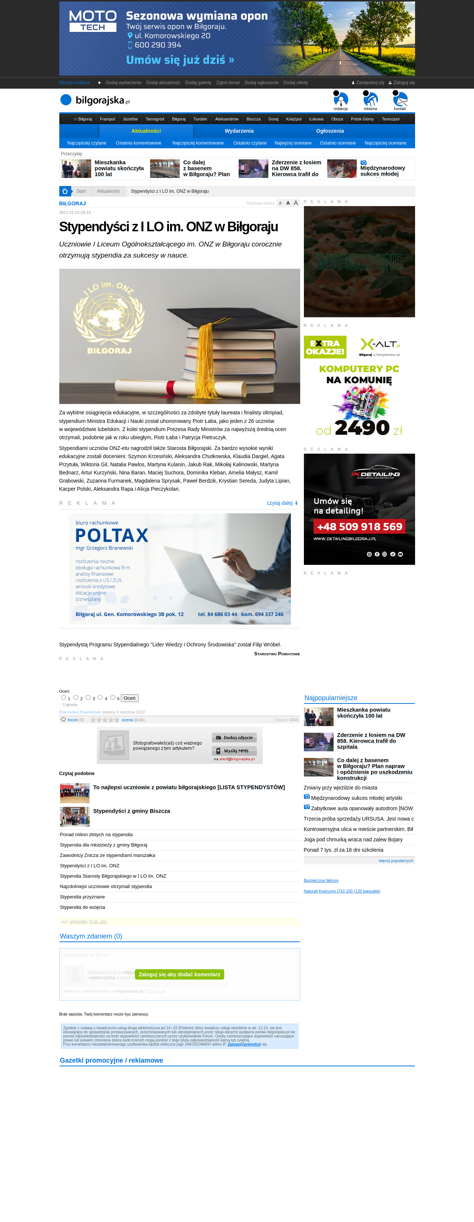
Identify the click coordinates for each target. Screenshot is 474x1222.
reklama (370, 100)
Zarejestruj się (367, 82)
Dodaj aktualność (163, 82)
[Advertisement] (146, 674)
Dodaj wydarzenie (123, 82)
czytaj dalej (282, 503)
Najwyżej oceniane (293, 143)
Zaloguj (234, 1044)
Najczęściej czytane (86, 143)
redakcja (340, 100)
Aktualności (146, 131)
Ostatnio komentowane (139, 143)
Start (81, 191)
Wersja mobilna (74, 82)
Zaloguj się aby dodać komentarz (179, 974)
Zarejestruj (251, 1044)
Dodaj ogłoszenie (261, 82)
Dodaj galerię (198, 82)
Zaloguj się (401, 82)
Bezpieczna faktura (321, 880)
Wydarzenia (239, 131)
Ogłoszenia (330, 131)
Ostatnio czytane (249, 143)
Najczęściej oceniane (386, 143)
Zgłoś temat (228, 82)
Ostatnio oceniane (338, 143)
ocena (133, 720)
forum (76, 720)
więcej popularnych (396, 860)
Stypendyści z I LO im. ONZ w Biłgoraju (170, 191)
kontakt (400, 100)
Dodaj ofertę (296, 82)
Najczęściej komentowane (198, 143)
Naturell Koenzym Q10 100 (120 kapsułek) (342, 891)
